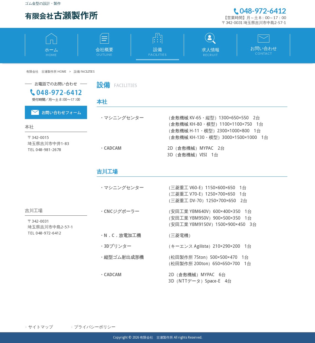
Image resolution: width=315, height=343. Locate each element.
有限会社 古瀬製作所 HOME (46, 71)
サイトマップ (40, 326)
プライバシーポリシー (95, 326)
